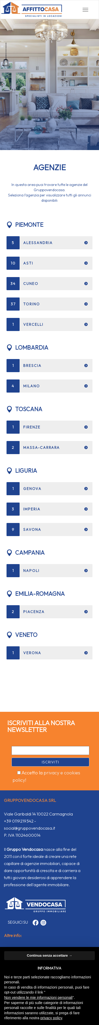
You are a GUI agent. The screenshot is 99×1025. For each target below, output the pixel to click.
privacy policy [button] (51, 1018)
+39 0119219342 (18, 821)
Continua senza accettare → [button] (49, 955)
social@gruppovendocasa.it (29, 828)
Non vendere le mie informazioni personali (38, 997)
